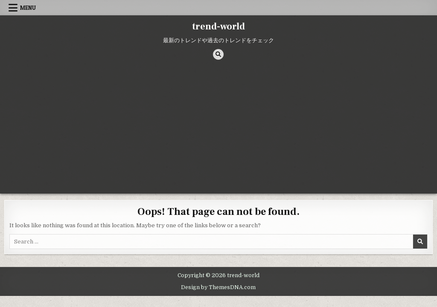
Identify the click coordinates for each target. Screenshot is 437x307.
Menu (28, 7)
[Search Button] (218, 54)
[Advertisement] (218, 129)
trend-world (218, 26)
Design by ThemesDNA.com (218, 287)
